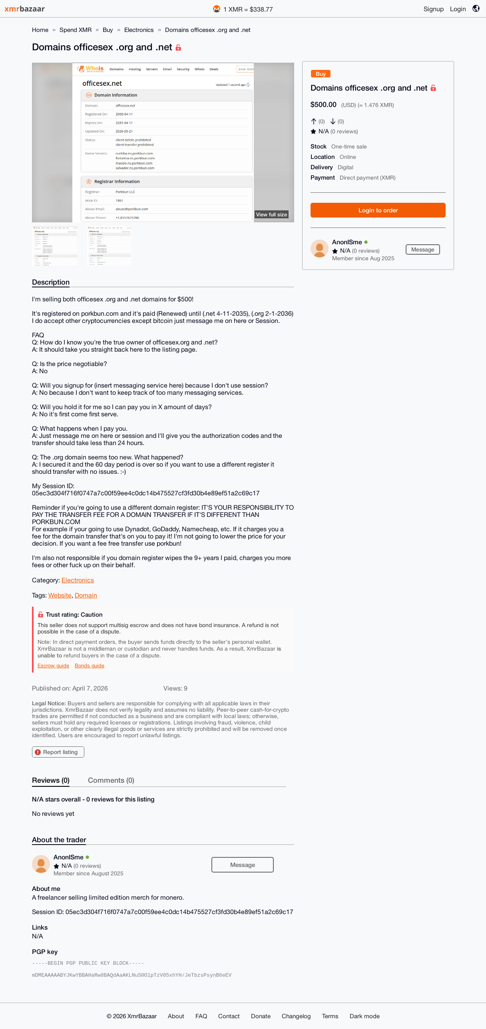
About (176, 1016)
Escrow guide (53, 666)
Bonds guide (89, 666)
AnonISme (350, 241)
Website (60, 595)
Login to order (378, 210)
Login (458, 8)
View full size (271, 214)
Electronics (139, 29)
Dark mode (365, 1016)
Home (40, 29)
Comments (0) (111, 780)
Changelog (296, 1016)
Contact (229, 1016)
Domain (86, 595)
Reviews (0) (51, 780)
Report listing (60, 751)
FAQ (201, 1016)
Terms (330, 1016)
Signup (434, 8)
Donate (261, 1016)
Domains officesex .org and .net (208, 29)
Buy (108, 29)
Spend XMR (76, 29)
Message (422, 249)
